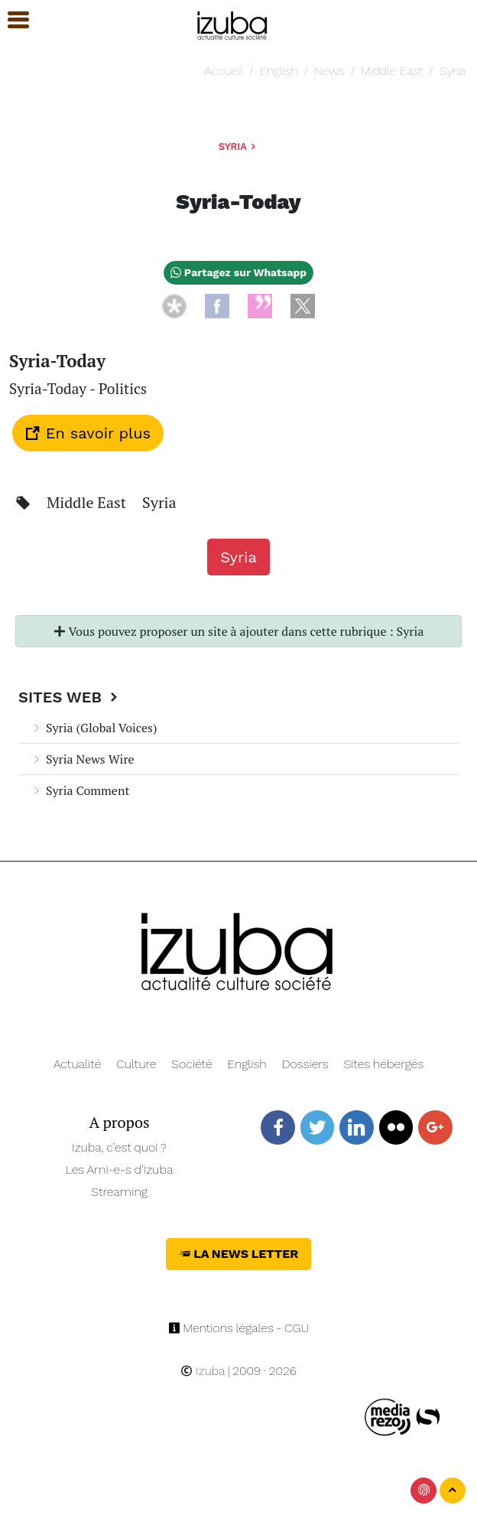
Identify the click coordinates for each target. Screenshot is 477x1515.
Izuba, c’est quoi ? (119, 1147)
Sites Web (70, 697)
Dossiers (305, 1064)
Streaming (119, 1191)
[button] (11, 20)
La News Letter (239, 1253)
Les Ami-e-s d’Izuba (120, 1169)
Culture (136, 1064)
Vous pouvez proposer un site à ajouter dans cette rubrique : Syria (239, 631)
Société (191, 1064)
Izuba (202, 1371)
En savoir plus (88, 433)
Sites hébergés (383, 1064)
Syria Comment (80, 790)
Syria (453, 71)
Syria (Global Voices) (94, 727)
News (329, 71)
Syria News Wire (83, 759)
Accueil (224, 71)
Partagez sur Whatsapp (238, 272)
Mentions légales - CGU (239, 1328)
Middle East (392, 71)
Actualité (78, 1064)
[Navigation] (232, 23)
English (279, 71)
